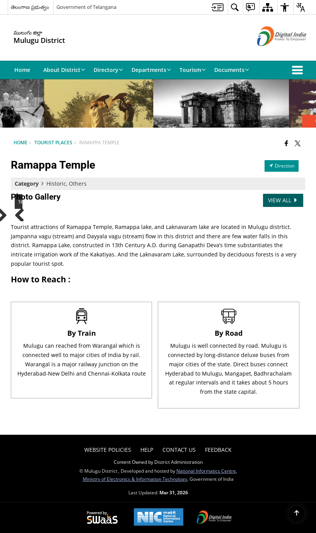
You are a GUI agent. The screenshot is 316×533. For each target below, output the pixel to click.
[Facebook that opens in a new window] (286, 143)
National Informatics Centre (206, 471)
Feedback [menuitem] (218, 449)
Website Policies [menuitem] (107, 449)
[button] (299, 70)
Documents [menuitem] (231, 69)
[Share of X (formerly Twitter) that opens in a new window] (297, 143)
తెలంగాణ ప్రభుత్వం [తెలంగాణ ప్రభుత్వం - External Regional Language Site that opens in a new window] (30, 6)
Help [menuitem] (146, 449)
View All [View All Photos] (283, 200)
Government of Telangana (86, 6)
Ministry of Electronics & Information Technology (135, 479)
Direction (281, 165)
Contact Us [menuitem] (179, 449)
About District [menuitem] (64, 69)
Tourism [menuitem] (192, 69)
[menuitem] (217, 7)
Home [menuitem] (22, 69)
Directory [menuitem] (108, 69)
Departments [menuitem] (151, 69)
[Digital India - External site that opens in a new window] (272, 52)
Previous (22, 213)
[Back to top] (296, 513)
